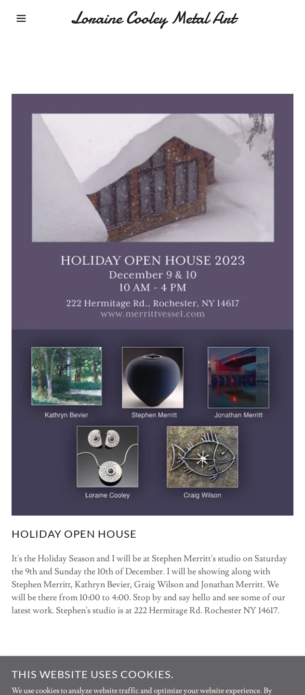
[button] (20, 18)
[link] (152, 18)
